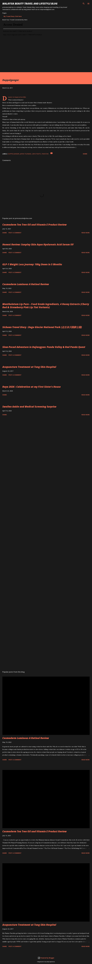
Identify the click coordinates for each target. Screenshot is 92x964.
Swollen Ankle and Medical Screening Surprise (29, 406)
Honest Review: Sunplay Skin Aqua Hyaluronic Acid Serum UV (38, 244)
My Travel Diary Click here (13, 16)
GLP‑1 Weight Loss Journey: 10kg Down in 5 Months (32, 264)
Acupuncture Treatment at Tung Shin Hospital (29, 366)
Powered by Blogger (46, 958)
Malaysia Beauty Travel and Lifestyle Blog (29, 3)
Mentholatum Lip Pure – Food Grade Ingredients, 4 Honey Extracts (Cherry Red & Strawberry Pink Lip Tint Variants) (45, 305)
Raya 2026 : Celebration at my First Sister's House (31, 386)
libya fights (36, 154)
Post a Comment (15, 233)
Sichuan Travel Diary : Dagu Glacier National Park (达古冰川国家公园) (42, 327)
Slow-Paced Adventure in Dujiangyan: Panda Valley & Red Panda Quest (43, 347)
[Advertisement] (42, 58)
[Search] (83, 3)
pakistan (45, 154)
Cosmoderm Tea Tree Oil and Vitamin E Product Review (34, 224)
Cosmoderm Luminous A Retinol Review (25, 284)
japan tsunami (25, 154)
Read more (86, 233)
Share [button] (85, 154)
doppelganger (13, 154)
